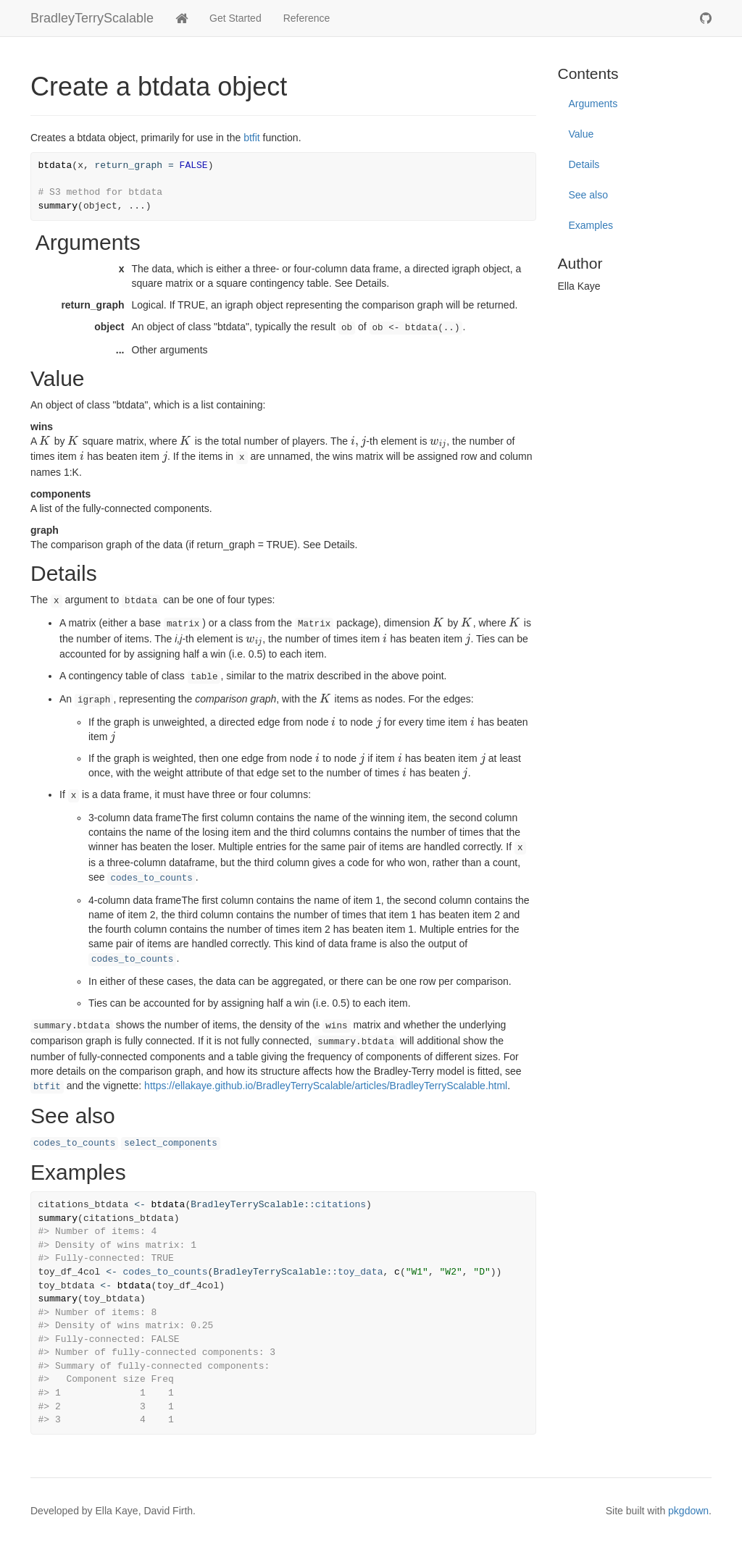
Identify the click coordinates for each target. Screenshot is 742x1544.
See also (588, 195)
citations (340, 1204)
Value (581, 134)
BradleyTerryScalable (92, 18)
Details (584, 164)
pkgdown (688, 1510)
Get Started (235, 18)
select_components (170, 1143)
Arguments (593, 103)
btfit (251, 137)
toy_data (360, 1272)
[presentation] (45, 441)
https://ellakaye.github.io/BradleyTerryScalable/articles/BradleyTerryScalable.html (325, 1085)
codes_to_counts (151, 878)
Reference (306, 18)
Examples (591, 225)
